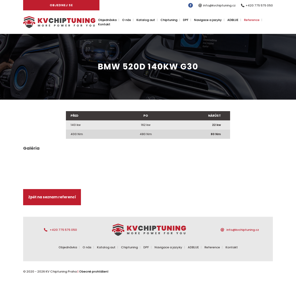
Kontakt (104, 24)
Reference (251, 20)
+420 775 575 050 (259, 5)
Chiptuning (168, 20)
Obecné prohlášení (93, 271)
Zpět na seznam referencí (52, 197)
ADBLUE (232, 20)
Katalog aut (145, 20)
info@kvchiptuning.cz (219, 5)
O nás (126, 20)
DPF (185, 20)
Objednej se (61, 5)
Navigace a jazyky (208, 20)
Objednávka (107, 20)
